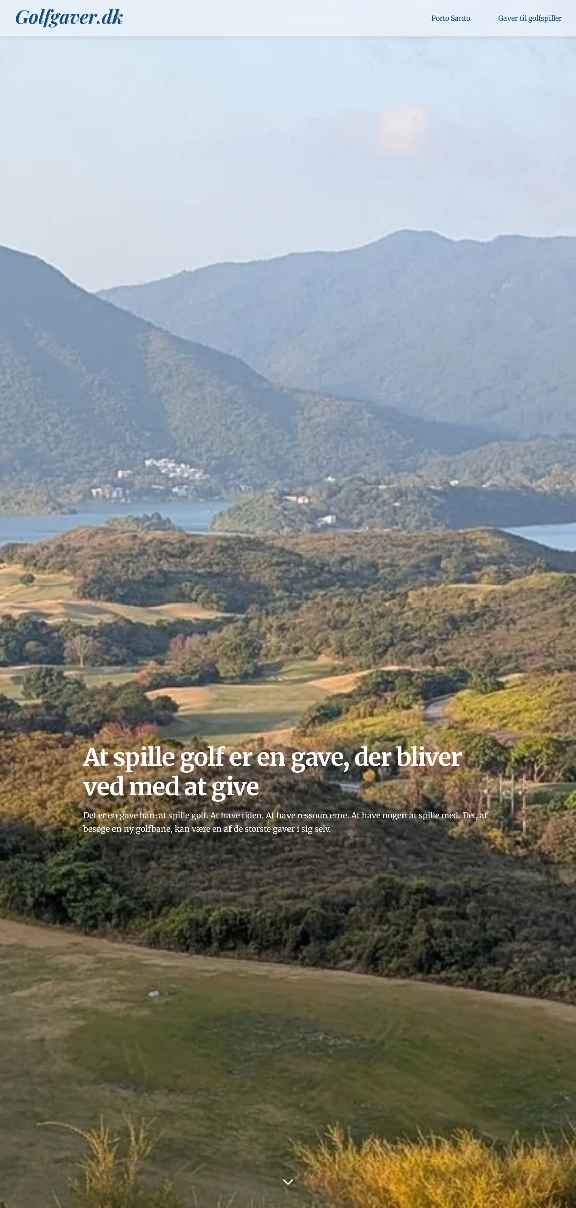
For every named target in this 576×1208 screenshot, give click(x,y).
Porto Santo (450, 18)
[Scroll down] (288, 1181)
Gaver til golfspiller (530, 18)
